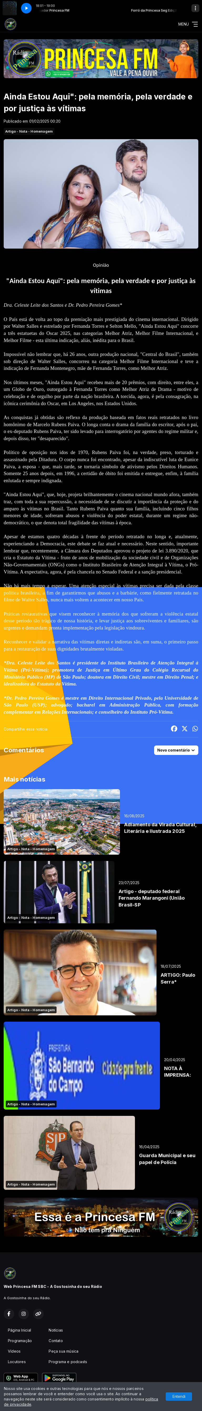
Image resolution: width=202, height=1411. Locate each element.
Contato (56, 1340)
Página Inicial (19, 1330)
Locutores (17, 1361)
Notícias (56, 1330)
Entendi (179, 1396)
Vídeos (14, 1351)
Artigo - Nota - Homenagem (29, 131)
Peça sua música (63, 1351)
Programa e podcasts (68, 1361)
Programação (20, 1340)
